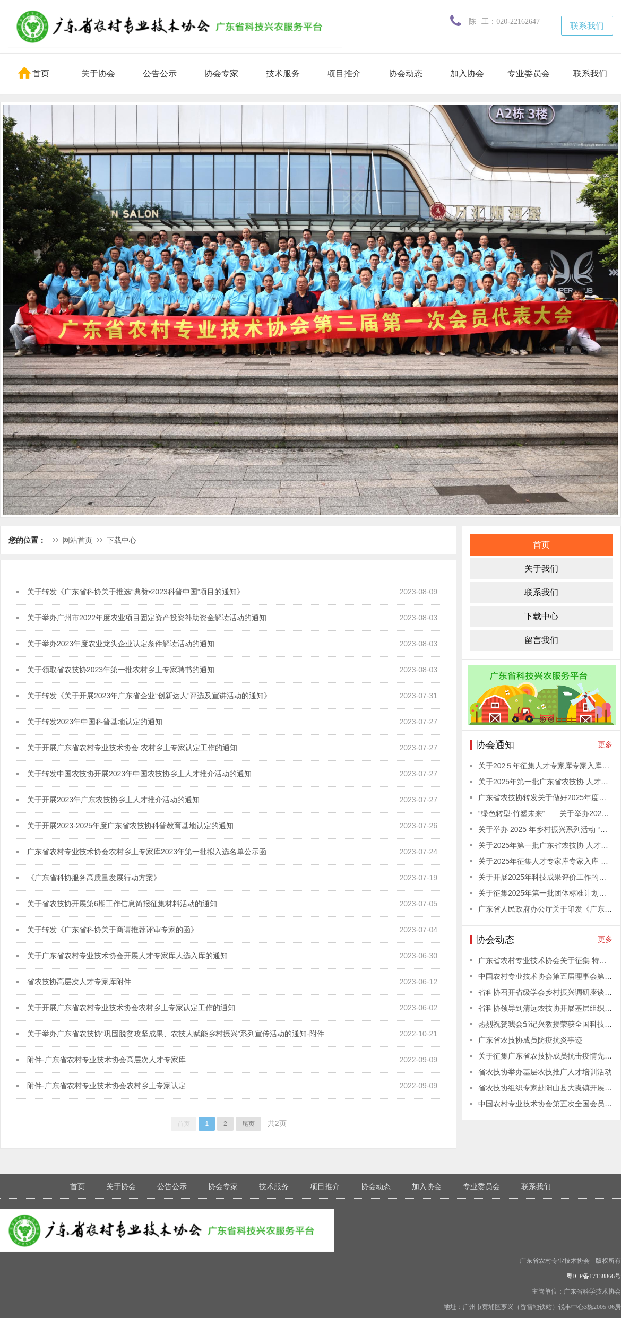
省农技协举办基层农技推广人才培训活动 (545, 1072)
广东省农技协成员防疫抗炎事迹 (530, 1040)
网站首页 (77, 540)
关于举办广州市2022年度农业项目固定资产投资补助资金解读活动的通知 (146, 617)
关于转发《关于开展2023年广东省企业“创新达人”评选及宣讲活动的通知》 (149, 695)
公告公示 (160, 73)
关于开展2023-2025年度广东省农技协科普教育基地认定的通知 (130, 825)
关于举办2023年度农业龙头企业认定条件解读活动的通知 (120, 643)
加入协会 (467, 73)
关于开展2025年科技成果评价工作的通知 (546, 877)
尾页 (248, 1124)
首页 (33, 73)
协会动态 (405, 73)
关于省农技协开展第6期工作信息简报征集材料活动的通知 (122, 903)
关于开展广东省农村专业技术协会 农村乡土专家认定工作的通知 (132, 747)
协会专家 (221, 73)
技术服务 (283, 73)
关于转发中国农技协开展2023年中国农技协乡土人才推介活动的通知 (139, 773)
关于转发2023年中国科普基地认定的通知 (94, 721)
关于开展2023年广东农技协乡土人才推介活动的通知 (113, 799)
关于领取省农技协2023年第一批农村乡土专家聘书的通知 (120, 669)
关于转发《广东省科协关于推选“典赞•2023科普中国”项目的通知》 (135, 591)
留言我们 (541, 640)
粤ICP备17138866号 (593, 1276)
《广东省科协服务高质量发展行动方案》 (94, 877)
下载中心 (121, 540)
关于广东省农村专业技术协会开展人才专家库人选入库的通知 (127, 955)
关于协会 (98, 73)
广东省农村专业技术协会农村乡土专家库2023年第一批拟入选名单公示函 (146, 851)
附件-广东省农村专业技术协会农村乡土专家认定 (106, 1085)
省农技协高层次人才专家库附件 (79, 981)
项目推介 (344, 73)
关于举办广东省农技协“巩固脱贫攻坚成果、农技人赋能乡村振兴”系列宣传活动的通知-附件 (175, 1033)
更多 (605, 744)
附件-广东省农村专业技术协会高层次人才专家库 (106, 1059)
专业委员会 (528, 73)
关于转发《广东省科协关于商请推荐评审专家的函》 (112, 929)
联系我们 (587, 25)
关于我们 (541, 568)
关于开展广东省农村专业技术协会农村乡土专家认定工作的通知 (131, 1007)
